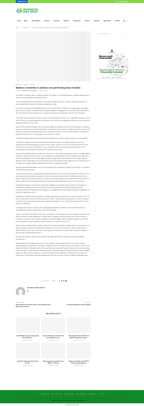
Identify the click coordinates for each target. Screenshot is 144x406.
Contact (117, 21)
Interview (96, 21)
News (25, 21)
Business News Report (29, 90)
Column (86, 21)
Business (26, 27)
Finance (46, 21)
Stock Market (36, 21)
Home (19, 21)
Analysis (66, 21)
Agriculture (107, 21)
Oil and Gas (76, 21)
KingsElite (89, 400)
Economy (56, 21)
